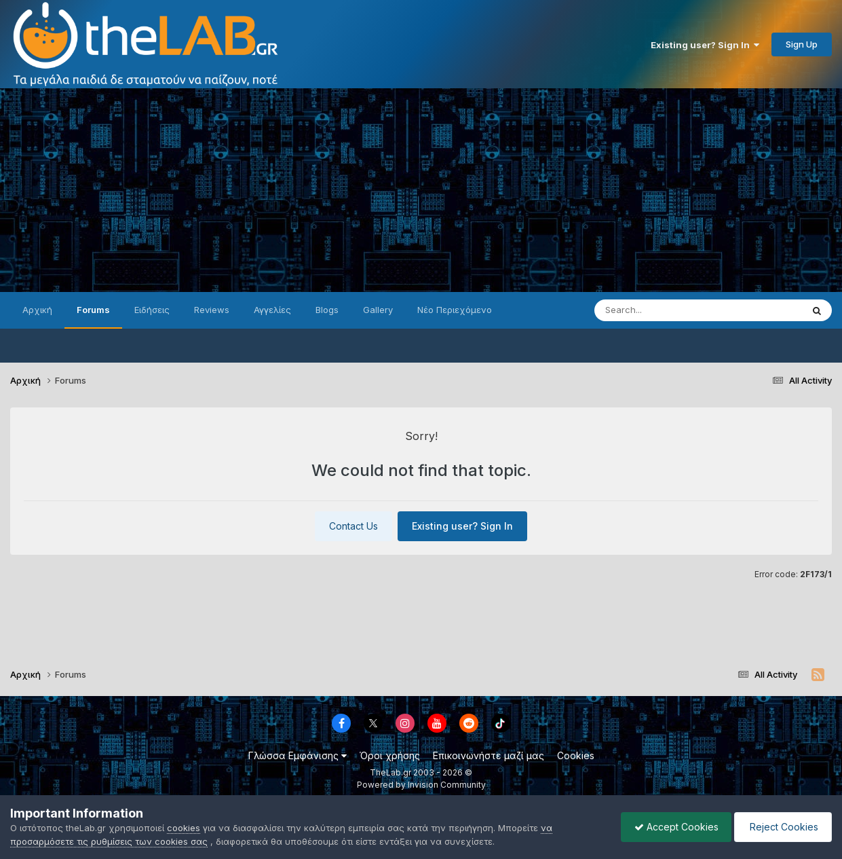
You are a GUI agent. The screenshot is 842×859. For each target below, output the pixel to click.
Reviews (211, 309)
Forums (93, 309)
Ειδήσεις (152, 309)
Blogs (327, 309)
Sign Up (802, 44)
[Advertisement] (421, 190)
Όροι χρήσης (390, 755)
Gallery (378, 309)
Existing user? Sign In (705, 44)
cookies (183, 827)
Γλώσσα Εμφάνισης (297, 755)
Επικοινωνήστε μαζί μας (488, 755)
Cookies (575, 755)
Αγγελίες (272, 309)
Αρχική (37, 309)
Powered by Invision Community (421, 785)
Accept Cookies (673, 827)
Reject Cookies (782, 827)
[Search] (671, 310)
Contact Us (353, 526)
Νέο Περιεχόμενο (454, 309)
